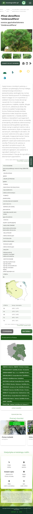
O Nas (20, 512)
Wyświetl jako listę (16, 414)
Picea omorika (9, 476)
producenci (31, 161)
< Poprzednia (7, 331)
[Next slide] (30, 56)
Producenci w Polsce (9, 337)
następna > (26, 331)
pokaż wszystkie (16, 408)
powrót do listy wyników (10, 63)
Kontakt (13, 512)
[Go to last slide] (3, 56)
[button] (7, 56)
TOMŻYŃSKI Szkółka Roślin (24, 161)
